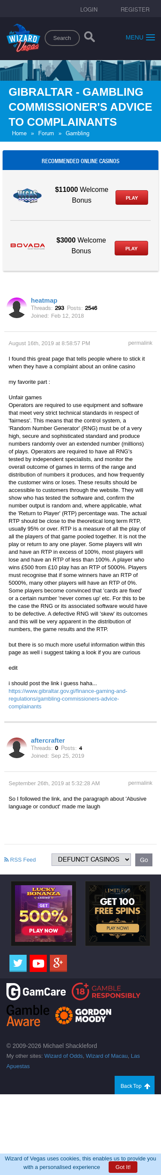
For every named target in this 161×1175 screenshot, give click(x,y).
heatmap (44, 300)
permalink (140, 343)
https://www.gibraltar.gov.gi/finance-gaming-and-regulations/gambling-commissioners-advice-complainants (68, 699)
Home (19, 133)
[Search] (89, 38)
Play (132, 198)
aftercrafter (48, 740)
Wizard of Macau (107, 1056)
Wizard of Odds (63, 1056)
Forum (46, 133)
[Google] (58, 963)
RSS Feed (20, 859)
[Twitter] (18, 963)
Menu (140, 37)
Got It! (123, 1167)
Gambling (77, 133)
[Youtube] (38, 963)
